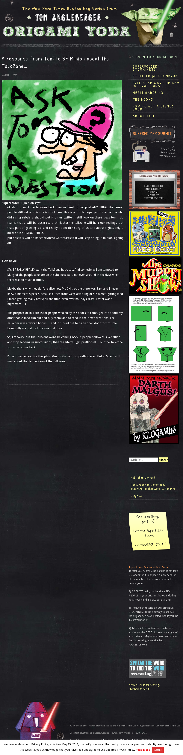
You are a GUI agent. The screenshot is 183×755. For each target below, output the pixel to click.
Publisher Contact (143, 477)
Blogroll (136, 496)
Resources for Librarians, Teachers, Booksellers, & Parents (153, 487)
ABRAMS (105, 740)
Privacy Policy (120, 740)
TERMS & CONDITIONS (142, 740)
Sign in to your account (156, 57)
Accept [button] (157, 749)
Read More (143, 749)
